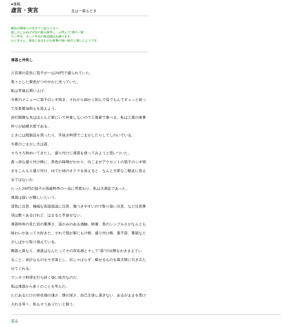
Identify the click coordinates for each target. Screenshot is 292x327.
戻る (14, 321)
